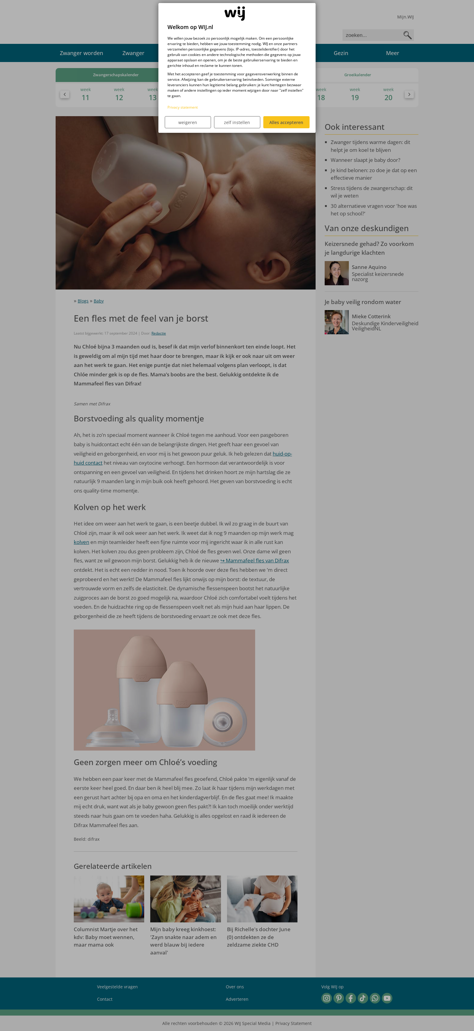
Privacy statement (182, 107)
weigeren (187, 122)
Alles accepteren (286, 122)
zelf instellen (237, 122)
